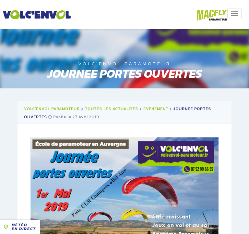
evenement (155, 109)
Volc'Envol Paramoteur (52, 109)
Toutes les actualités (111, 109)
